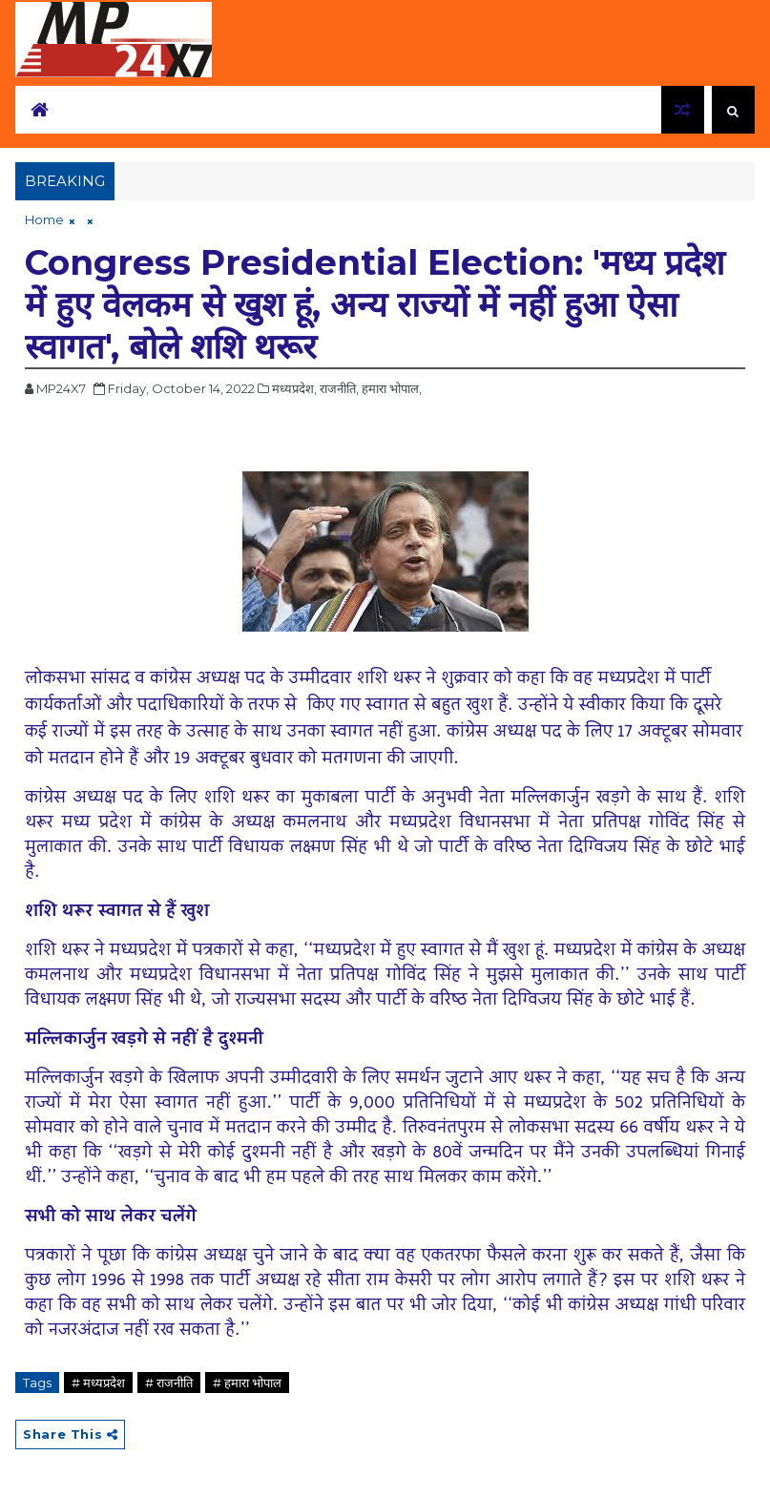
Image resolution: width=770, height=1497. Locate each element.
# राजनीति (169, 1382)
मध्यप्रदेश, (294, 388)
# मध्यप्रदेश (98, 1382)
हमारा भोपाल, (392, 388)
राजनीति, (339, 388)
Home (44, 219)
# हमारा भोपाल (247, 1382)
